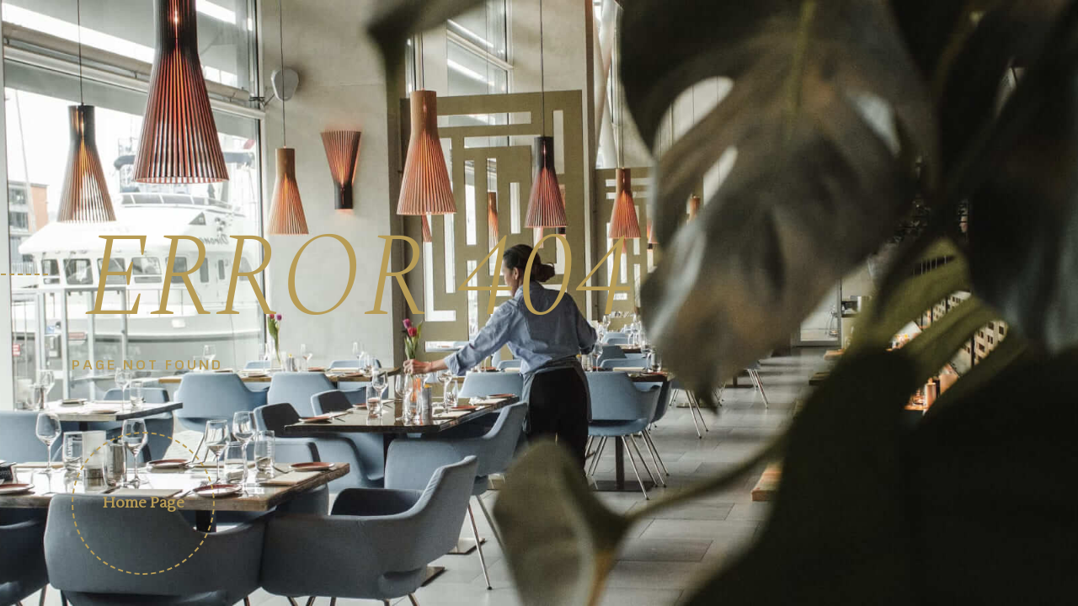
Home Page (143, 503)
